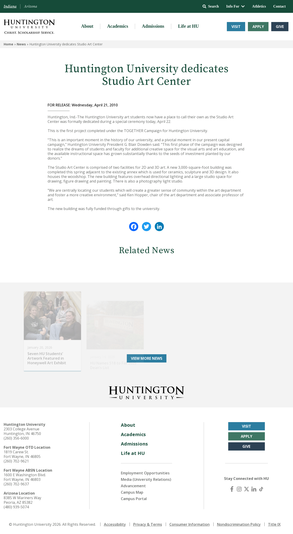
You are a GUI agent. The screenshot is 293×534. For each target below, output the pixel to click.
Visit (236, 26)
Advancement (133, 485)
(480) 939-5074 (16, 506)
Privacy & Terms (147, 524)
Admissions (153, 26)
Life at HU (188, 26)
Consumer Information (189, 524)
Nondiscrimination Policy (239, 524)
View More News (146, 358)
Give (280, 26)
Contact (279, 6)
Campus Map (132, 492)
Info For (235, 6)
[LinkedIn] (254, 489)
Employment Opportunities (145, 473)
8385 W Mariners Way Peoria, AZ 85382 (22, 500)
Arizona (30, 6)
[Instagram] (239, 489)
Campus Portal (134, 498)
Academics (117, 26)
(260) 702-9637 (16, 484)
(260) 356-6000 (16, 438)
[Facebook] (232, 489)
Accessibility (115, 524)
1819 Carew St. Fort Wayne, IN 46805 (22, 454)
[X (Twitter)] (246, 489)
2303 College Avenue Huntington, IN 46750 (22, 431)
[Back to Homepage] (146, 392)
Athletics (259, 6)
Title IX (274, 524)
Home (8, 44)
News (21, 44)
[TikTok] (261, 489)
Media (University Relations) (146, 479)
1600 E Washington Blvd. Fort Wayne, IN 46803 (25, 477)
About (87, 26)
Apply (258, 26)
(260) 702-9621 (16, 461)
